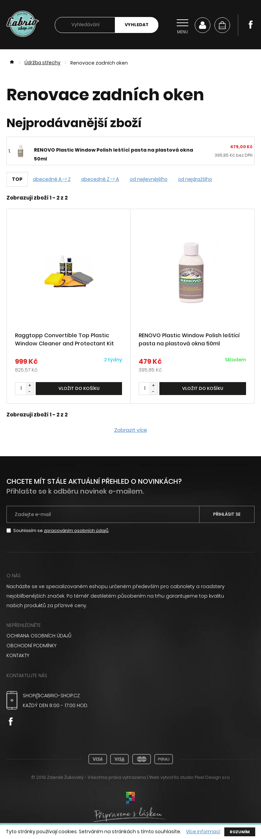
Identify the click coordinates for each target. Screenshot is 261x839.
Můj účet (202, 25)
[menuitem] (130, 636)
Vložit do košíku (79, 389)
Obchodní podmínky (31, 646)
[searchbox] (85, 25)
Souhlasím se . (61, 531)
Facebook (250, 24)
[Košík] (222, 25)
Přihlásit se (227, 515)
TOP (17, 179)
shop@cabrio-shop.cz (52, 695)
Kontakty (18, 655)
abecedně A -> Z (52, 179)
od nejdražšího (199, 179)
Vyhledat (137, 25)
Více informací (203, 831)
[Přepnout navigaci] (182, 25)
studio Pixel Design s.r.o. (205, 777)
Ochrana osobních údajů (39, 636)
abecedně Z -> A (102, 179)
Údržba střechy (42, 63)
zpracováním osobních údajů (76, 531)
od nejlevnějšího (151, 179)
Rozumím (240, 832)
